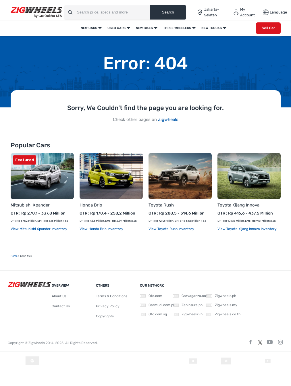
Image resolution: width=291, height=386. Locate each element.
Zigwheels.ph (221, 296)
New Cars (89, 28)
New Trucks (211, 28)
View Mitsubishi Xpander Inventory (39, 229)
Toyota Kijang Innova (238, 205)
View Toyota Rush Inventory (171, 229)
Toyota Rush (161, 205)
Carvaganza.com (191, 296)
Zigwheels (168, 119)
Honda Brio (91, 205)
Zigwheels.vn (188, 314)
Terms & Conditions (111, 296)
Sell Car (268, 28)
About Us (59, 296)
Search (168, 12)
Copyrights (105, 316)
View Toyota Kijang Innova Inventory (247, 229)
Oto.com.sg (153, 314)
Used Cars (116, 28)
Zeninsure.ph (188, 305)
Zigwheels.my (221, 305)
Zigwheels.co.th (223, 314)
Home (14, 255)
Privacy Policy (108, 306)
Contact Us (61, 306)
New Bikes (144, 28)
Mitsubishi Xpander (30, 205)
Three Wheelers (177, 28)
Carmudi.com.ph (157, 305)
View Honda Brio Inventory (101, 229)
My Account (244, 12)
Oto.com (151, 296)
